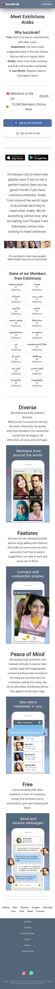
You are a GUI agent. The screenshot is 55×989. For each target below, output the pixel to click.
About (27, 939)
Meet (30, 911)
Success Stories (27, 933)
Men (15, 907)
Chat (21, 911)
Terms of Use (35, 150)
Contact (27, 927)
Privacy (27, 945)
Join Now (46, 4)
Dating (5, 907)
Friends (40, 911)
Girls (13, 911)
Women (25, 907)
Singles (36, 907)
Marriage (48, 907)
